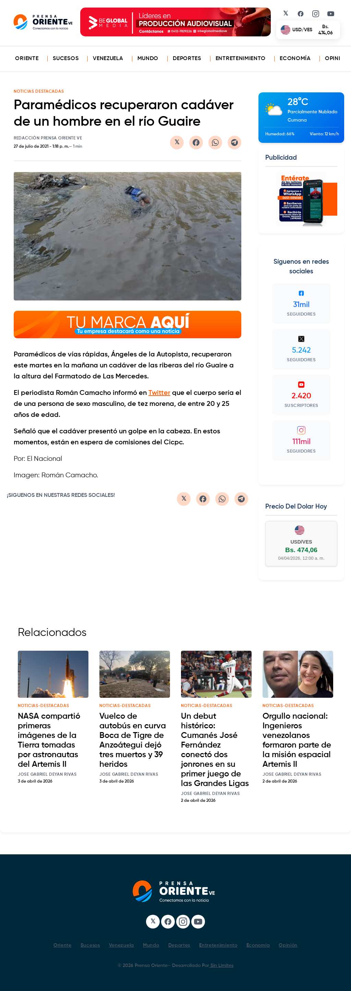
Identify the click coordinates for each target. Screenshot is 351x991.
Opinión (337, 58)
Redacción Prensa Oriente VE (48, 138)
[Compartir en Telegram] (234, 142)
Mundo (148, 58)
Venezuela (108, 58)
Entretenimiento (241, 58)
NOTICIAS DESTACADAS (39, 92)
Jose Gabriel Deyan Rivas (47, 775)
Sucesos (65, 58)
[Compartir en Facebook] (196, 142)
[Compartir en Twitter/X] (177, 142)
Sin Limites (221, 965)
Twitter (159, 393)
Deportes (187, 58)
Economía (295, 58)
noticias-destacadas (43, 706)
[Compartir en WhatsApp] (215, 142)
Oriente (26, 58)
